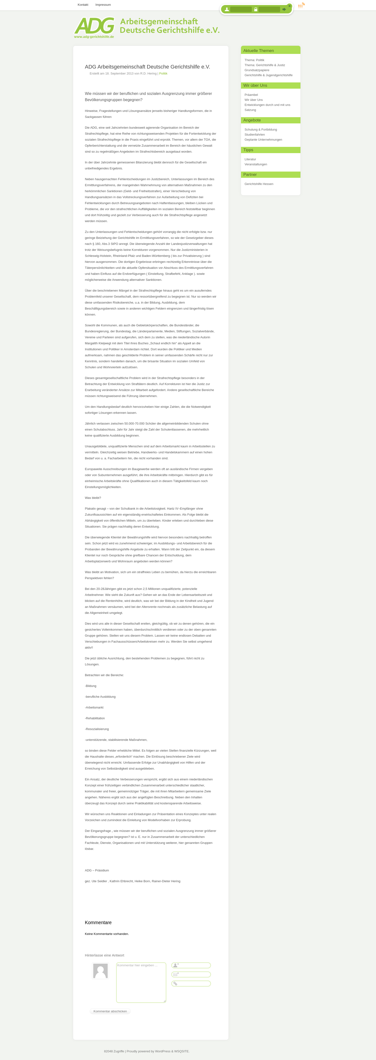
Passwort (255, 9)
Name (175, 965)
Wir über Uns (254, 100)
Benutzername (227, 9)
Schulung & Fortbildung (261, 129)
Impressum (103, 4)
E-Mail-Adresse (175, 974)
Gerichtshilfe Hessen (259, 184)
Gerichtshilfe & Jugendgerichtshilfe (269, 75)
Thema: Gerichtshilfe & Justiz (265, 65)
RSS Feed (302, 5)
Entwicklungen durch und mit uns (267, 105)
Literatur (250, 159)
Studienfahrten (255, 134)
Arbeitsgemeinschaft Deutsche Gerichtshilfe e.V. (146, 23)
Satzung (250, 110)
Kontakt (83, 4)
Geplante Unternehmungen (263, 139)
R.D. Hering (148, 73)
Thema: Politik (254, 60)
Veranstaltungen (256, 164)
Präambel (251, 95)
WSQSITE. (182, 1051)
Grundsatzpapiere (257, 70)
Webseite (175, 983)
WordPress (162, 1051)
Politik (163, 73)
